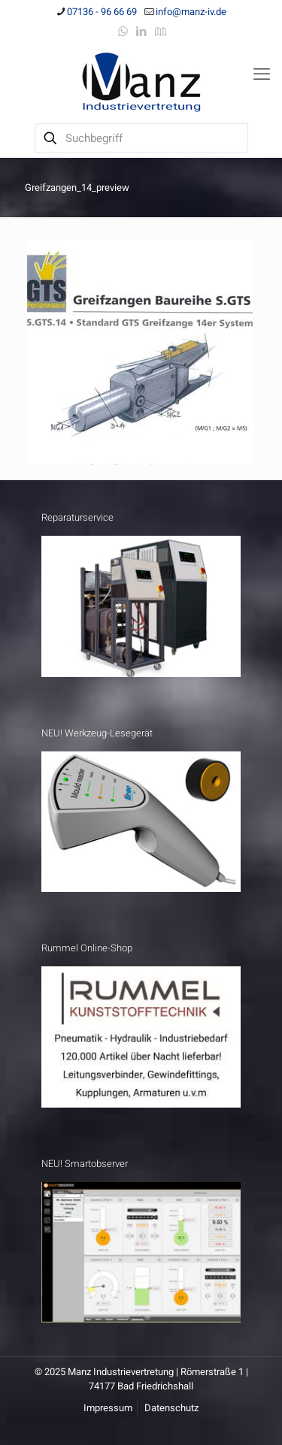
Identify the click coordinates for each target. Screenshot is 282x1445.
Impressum (107, 1408)
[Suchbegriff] (141, 138)
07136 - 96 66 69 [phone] (102, 12)
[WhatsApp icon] (123, 31)
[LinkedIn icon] (141, 31)
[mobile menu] (261, 74)
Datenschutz (171, 1408)
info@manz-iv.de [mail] (191, 12)
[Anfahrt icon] (160, 31)
